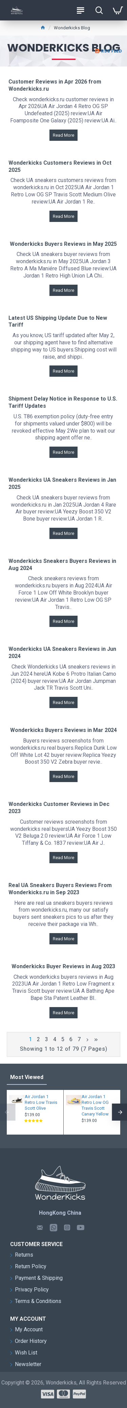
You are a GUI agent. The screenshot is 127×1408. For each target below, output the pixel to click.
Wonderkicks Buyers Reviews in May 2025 (63, 244)
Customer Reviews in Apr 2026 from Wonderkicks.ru (54, 85)
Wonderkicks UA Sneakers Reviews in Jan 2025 (62, 483)
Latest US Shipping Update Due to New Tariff (57, 321)
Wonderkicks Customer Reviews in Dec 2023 (58, 807)
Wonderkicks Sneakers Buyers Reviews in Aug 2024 (62, 564)
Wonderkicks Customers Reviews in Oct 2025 (59, 166)
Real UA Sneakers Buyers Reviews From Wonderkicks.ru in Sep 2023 (60, 889)
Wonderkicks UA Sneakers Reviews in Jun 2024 (62, 652)
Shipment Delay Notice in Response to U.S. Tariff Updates (62, 402)
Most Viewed (26, 1077)
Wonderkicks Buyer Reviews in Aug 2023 (63, 966)
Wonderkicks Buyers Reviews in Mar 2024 (63, 730)
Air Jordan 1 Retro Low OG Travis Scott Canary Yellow (95, 1105)
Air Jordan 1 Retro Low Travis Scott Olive (41, 1102)
